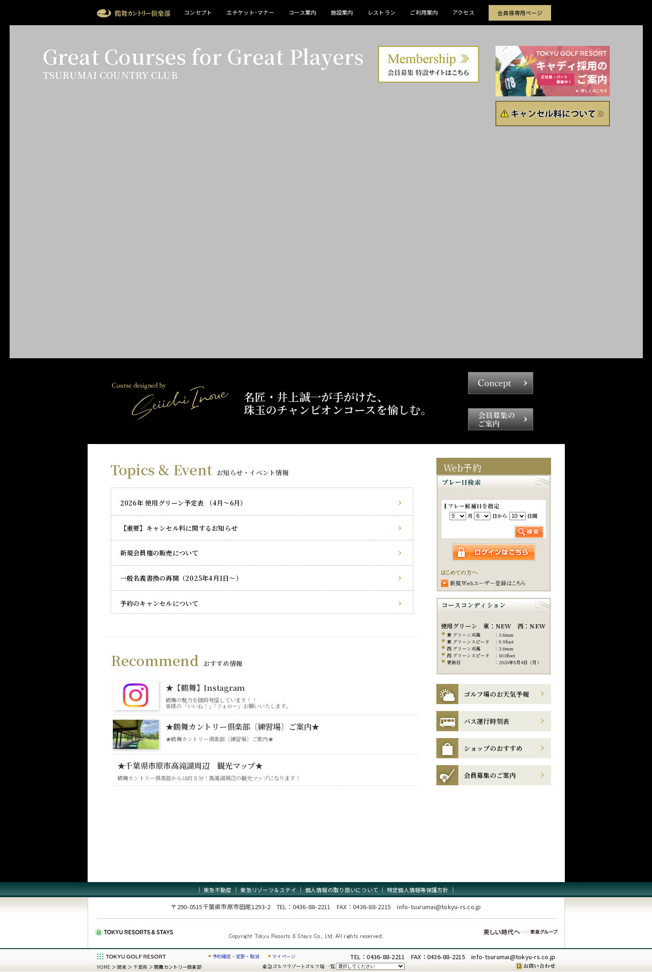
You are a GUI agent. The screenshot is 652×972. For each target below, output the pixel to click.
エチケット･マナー (250, 12)
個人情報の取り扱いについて (341, 890)
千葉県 (141, 966)
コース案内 (302, 12)
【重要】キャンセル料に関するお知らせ (179, 528)
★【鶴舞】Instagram (205, 687)
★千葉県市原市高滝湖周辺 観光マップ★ (190, 765)
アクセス (463, 12)
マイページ (283, 956)
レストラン (382, 12)
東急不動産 (217, 890)
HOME (104, 966)
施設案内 (342, 12)
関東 (122, 966)
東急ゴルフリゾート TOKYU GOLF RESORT (131, 956)
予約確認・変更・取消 (236, 956)
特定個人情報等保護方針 (418, 890)
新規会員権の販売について (159, 552)
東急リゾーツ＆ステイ (268, 890)
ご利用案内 (424, 12)
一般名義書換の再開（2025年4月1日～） (181, 578)
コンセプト (198, 12)
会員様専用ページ (519, 13)
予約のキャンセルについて (159, 603)
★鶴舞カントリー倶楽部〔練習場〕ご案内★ (242, 726)
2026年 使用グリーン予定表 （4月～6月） (183, 502)
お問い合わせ (535, 966)
